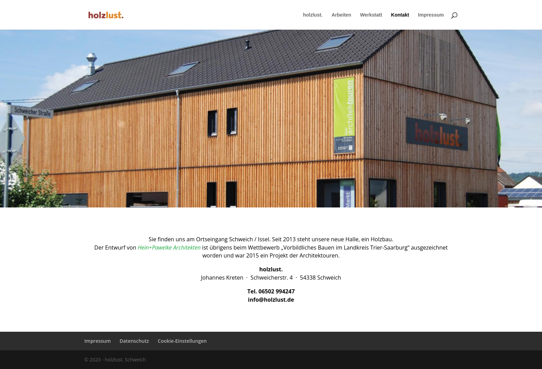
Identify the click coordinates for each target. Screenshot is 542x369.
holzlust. (313, 15)
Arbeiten (341, 15)
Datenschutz (134, 341)
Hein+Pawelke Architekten (169, 247)
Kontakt (400, 15)
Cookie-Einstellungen (182, 341)
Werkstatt (371, 15)
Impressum (431, 15)
